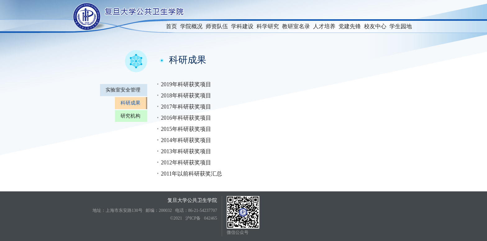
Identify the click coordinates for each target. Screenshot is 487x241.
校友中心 (375, 26)
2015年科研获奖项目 (186, 129)
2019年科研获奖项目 (186, 84)
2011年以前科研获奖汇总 (191, 174)
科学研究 (268, 26)
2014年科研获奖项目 (186, 140)
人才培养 (324, 26)
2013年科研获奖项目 (186, 151)
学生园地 (400, 26)
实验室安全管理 (123, 89)
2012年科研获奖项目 (186, 162)
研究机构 (130, 115)
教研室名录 (296, 26)
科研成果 (130, 102)
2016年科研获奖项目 (186, 118)
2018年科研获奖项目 (186, 95)
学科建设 (242, 26)
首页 (171, 26)
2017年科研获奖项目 (186, 107)
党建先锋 (350, 26)
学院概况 (191, 26)
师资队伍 (217, 26)
